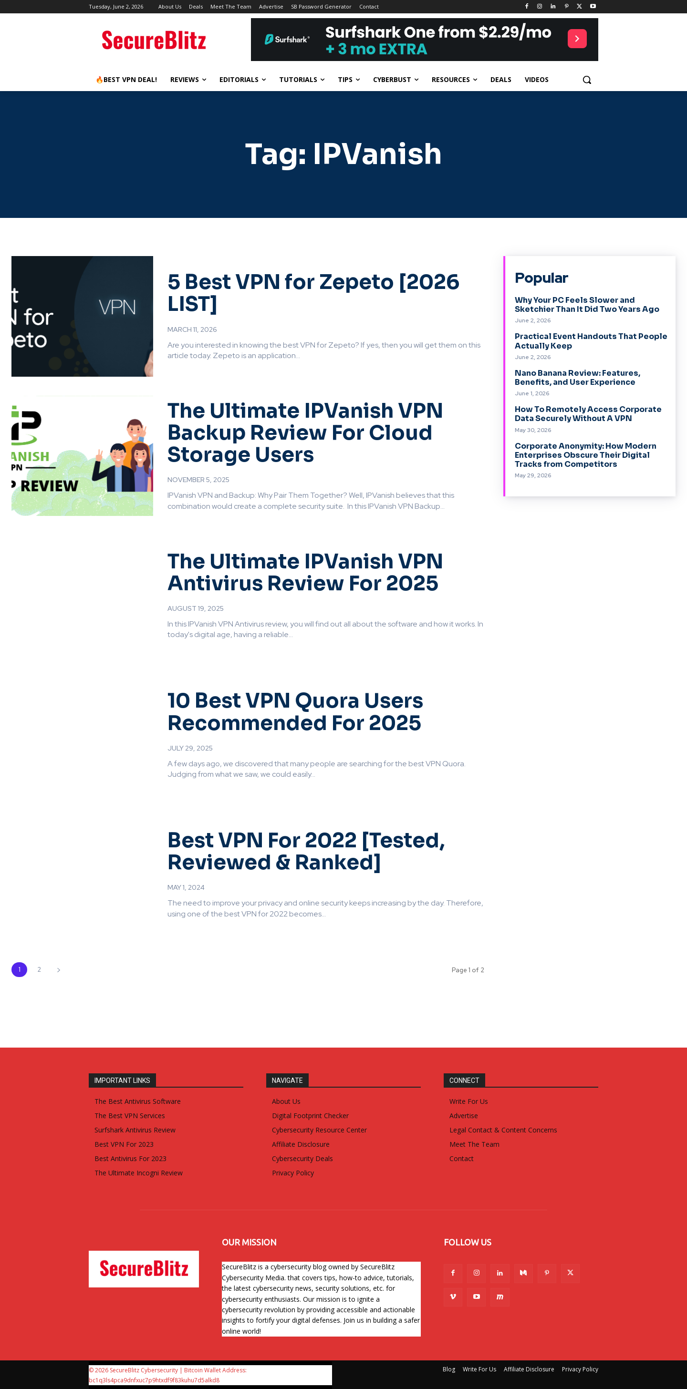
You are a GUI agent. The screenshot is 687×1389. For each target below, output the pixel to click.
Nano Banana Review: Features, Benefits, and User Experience (577, 377)
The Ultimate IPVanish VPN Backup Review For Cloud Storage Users (305, 432)
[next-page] (58, 969)
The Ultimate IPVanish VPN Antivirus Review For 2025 (305, 572)
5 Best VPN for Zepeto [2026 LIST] (313, 293)
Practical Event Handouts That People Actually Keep (591, 340)
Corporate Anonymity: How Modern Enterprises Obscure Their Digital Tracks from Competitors (585, 455)
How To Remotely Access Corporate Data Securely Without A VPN (588, 413)
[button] (586, 79)
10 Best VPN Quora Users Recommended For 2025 (295, 711)
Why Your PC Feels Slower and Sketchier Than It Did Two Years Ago (587, 304)
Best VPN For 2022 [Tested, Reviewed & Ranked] (306, 851)
